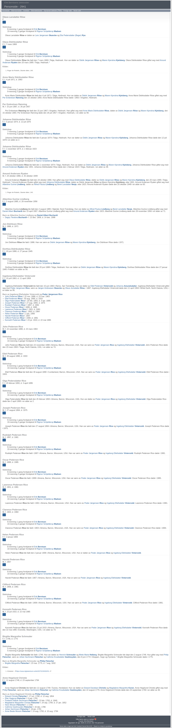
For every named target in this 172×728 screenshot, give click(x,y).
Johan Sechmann (31, 657)
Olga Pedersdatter (15, 301)
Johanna (126, 286)
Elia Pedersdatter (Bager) (72, 35)
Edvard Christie (16, 696)
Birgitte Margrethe (17, 663)
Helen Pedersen (14, 314)
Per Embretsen (13, 98)
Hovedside (5, 11)
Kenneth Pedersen (15, 320)
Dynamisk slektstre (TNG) (53, 11)
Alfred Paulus (44, 184)
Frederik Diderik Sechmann (21, 701)
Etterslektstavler (36, 11)
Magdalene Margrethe (121, 688)
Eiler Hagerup (15, 698)
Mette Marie (88, 655)
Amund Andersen (13, 167)
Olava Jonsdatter (75, 288)
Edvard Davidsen (95, 688)
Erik (40, 29)
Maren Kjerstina (113, 60)
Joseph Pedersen (14, 303)
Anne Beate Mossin (17, 711)
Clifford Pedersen (14, 318)
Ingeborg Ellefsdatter (131, 345)
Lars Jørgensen (46, 35)
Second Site (85, 726)
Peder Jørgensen (20, 288)
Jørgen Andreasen (50, 288)
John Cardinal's (78, 726)
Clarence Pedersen (15, 311)
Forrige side (68, 11)
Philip (47, 661)
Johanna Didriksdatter (58, 182)
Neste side (77, 11)
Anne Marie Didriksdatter (96, 111)
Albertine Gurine (14, 184)
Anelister (26, 11)
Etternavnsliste (16, 11)
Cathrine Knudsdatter (61, 657)
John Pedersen (13, 296)
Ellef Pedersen (102, 286)
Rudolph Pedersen (15, 305)
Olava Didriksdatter (80, 180)
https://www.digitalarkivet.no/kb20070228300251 (32, 671)
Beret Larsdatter (67, 184)
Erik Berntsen (88, 721)
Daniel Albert (12, 211)
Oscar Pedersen (14, 307)
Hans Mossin (15, 705)
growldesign (109, 726)
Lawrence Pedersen (16, 309)
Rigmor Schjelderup (49, 31)
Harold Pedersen (14, 316)
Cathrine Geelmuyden (18, 707)
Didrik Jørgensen (89, 60)
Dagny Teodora (16, 217)
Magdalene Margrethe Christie (22, 703)
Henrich (67, 655)
